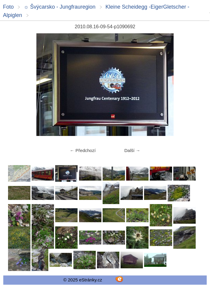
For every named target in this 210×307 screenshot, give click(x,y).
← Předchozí (83, 150)
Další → (132, 150)
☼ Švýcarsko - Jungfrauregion (59, 7)
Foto (8, 7)
